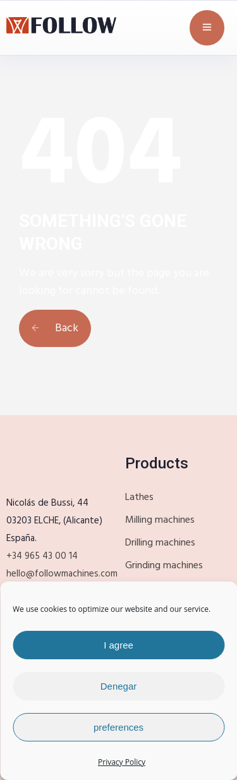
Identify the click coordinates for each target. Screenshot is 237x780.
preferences (118, 727)
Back (55, 328)
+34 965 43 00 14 (42, 556)
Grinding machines (164, 566)
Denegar (118, 686)
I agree (118, 645)
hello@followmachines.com (62, 574)
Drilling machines (160, 543)
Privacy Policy (121, 762)
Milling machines (160, 520)
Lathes (139, 497)
